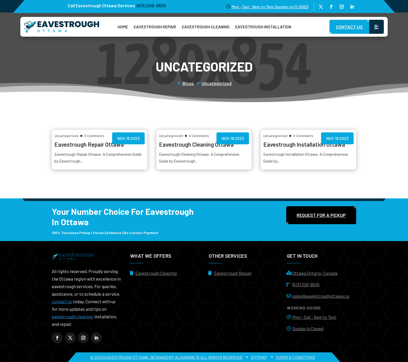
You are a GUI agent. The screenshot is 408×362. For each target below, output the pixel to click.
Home (123, 26)
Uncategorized (217, 83)
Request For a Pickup (321, 215)
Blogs (188, 83)
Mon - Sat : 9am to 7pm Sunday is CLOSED (270, 6)
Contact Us (349, 27)
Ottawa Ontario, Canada (314, 273)
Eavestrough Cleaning (206, 26)
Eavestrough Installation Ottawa (304, 144)
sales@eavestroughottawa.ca (320, 296)
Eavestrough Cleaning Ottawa (196, 144)
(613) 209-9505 (306, 284)
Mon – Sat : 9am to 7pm (314, 317)
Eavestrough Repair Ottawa (89, 144)
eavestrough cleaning (72, 316)
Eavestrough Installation (263, 26)
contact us (62, 301)
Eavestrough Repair (155, 26)
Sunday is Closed (307, 328)
